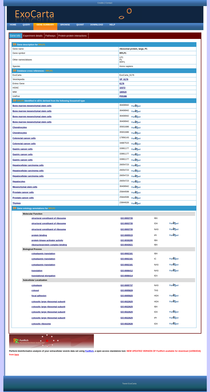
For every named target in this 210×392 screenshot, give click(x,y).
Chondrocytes (20, 127)
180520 (123, 92)
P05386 (123, 96)
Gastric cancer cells (23, 149)
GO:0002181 (127, 253)
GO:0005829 (127, 290)
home (13, 25)
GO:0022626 (127, 324)
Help (112, 25)
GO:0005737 (127, 285)
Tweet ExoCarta (129, 383)
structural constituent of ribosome (49, 218)
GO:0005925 (127, 296)
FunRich (89, 351)
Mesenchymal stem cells (25, 187)
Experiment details (33, 35)
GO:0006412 (127, 271)
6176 (121, 83)
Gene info (15, 35)
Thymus (17, 203)
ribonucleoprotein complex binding (49, 245)
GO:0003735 (127, 218)
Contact (108, 3)
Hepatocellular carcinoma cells (28, 165)
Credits (100, 3)
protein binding (39, 235)
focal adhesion (39, 296)
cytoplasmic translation (43, 253)
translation (37, 271)
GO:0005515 (127, 235)
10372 (122, 88)
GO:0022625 (127, 301)
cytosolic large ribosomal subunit (48, 301)
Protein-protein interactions (72, 35)
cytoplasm (37, 285)
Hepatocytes (19, 181)
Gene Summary (45, 25)
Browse (65, 25)
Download (96, 25)
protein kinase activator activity (47, 240)
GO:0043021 (127, 245)
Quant (80, 25)
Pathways (50, 35)
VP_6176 (123, 79)
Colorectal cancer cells (24, 138)
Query (26, 25)
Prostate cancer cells (23, 192)
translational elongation (43, 276)
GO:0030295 (127, 240)
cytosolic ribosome (41, 324)
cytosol (35, 290)
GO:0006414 (127, 276)
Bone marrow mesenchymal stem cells (32, 106)
